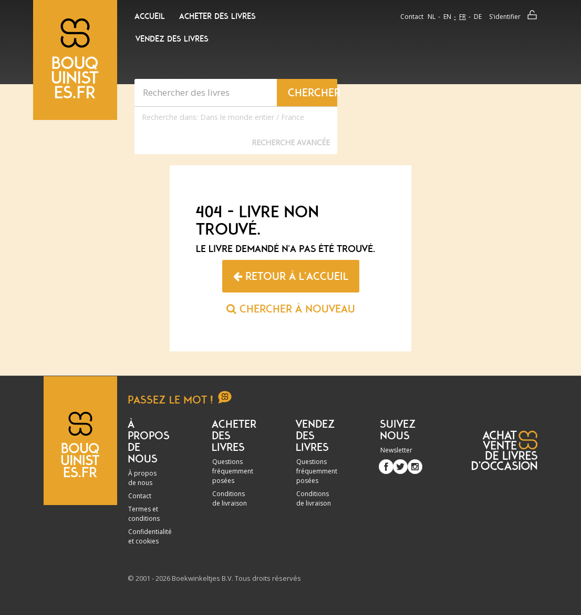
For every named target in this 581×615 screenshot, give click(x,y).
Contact (411, 16)
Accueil (149, 16)
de (478, 16)
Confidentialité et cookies (150, 536)
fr (462, 16)
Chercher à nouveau (290, 309)
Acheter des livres (217, 16)
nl (431, 16)
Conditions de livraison (229, 498)
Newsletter (396, 450)
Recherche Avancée (291, 142)
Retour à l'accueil (290, 276)
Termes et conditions (144, 514)
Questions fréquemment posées (232, 471)
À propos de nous (142, 478)
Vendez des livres (172, 39)
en (447, 16)
